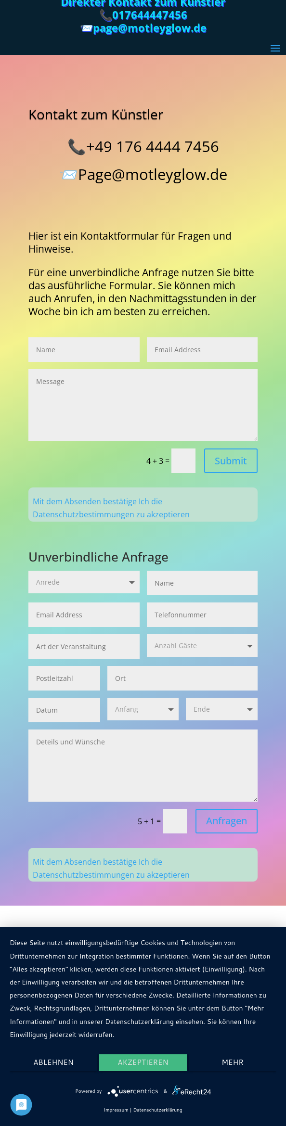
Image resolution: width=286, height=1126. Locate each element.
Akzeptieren (142, 1062)
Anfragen (226, 820)
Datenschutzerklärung (157, 1109)
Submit (231, 460)
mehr (232, 1062)
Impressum (116, 1109)
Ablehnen (53, 1062)
